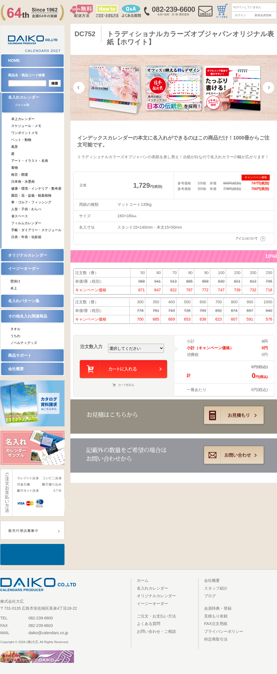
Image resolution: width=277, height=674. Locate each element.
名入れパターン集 (23, 301)
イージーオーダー (23, 268)
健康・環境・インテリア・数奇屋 (36, 189)
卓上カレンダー (23, 119)
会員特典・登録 (217, 608)
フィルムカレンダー (26, 223)
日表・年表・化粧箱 (26, 237)
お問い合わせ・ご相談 (156, 631)
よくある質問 (148, 623)
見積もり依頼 (216, 616)
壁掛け (15, 281)
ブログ (210, 596)
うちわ (15, 336)
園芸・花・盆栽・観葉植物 (31, 195)
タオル (15, 329)
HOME (14, 60)
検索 (55, 83)
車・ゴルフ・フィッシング (31, 202)
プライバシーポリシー (223, 631)
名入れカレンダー (36, 102)
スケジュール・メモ (26, 126)
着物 (14, 168)
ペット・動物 (21, 140)
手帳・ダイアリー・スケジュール (36, 230)
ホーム (143, 580)
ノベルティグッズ (23, 343)
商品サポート (20, 355)
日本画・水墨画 (23, 182)
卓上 (13, 288)
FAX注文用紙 (215, 623)
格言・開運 (19, 175)
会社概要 (16, 369)
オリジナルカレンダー (27, 255)
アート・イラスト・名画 (29, 161)
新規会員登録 (263, 15)
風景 (14, 147)
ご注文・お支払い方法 (156, 616)
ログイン (240, 15)
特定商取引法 (216, 639)
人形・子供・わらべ (26, 209)
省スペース (19, 216)
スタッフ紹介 (216, 588)
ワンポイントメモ (24, 133)
